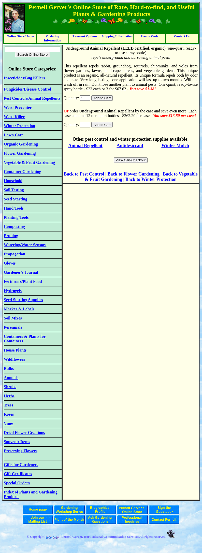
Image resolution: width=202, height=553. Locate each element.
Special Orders (17, 483)
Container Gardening (22, 171)
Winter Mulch (175, 145)
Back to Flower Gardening (134, 174)
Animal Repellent (85, 145)
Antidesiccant (130, 145)
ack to (73, 174)
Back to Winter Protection (151, 179)
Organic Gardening (21, 144)
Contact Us (182, 36)
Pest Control (92, 174)
